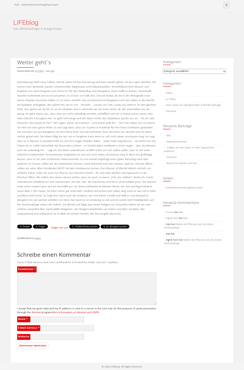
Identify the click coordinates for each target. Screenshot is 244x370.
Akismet (36, 312)
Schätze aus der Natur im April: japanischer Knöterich (189, 150)
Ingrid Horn (172, 218)
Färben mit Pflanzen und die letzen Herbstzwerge (189, 226)
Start (16, 5)
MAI (169, 136)
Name (23, 319)
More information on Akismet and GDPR (75, 312)
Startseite (171, 111)
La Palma (171, 99)
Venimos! (172, 157)
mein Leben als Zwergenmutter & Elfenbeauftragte (193, 105)
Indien (38, 238)
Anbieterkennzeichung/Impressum (39, 5)
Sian (52, 71)
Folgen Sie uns (59, 228)
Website (23, 337)
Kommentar (27, 269)
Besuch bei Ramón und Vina (182, 164)
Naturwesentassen (177, 142)
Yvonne (170, 213)
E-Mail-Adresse (28, 328)
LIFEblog (25, 22)
